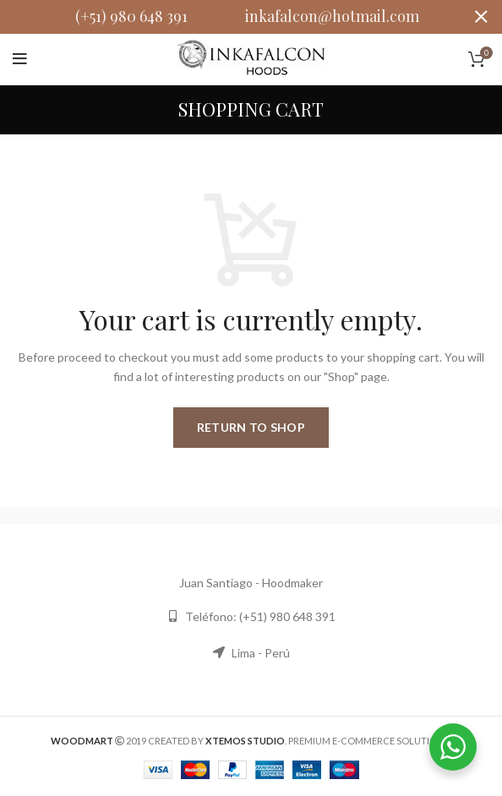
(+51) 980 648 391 (131, 16)
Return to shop (251, 427)
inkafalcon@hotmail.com (332, 16)
